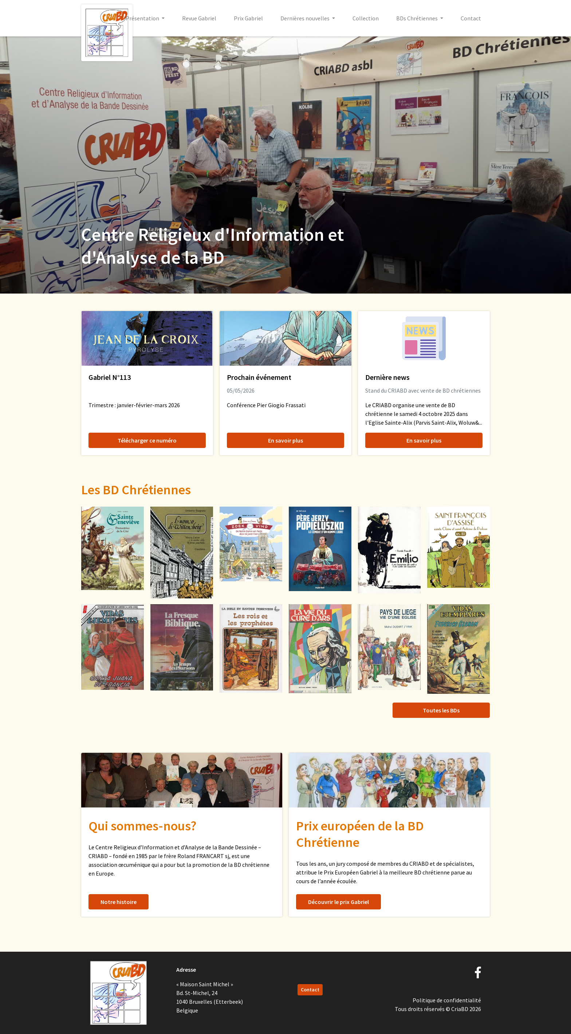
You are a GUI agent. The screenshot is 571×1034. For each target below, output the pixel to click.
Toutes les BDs (441, 710)
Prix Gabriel (248, 18)
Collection (366, 18)
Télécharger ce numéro (147, 440)
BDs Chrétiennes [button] (417, 18)
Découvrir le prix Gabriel (338, 901)
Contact (471, 18)
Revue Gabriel (199, 18)
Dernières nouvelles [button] (305, 18)
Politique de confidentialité (447, 1000)
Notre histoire (119, 901)
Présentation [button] (143, 18)
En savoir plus (285, 440)
